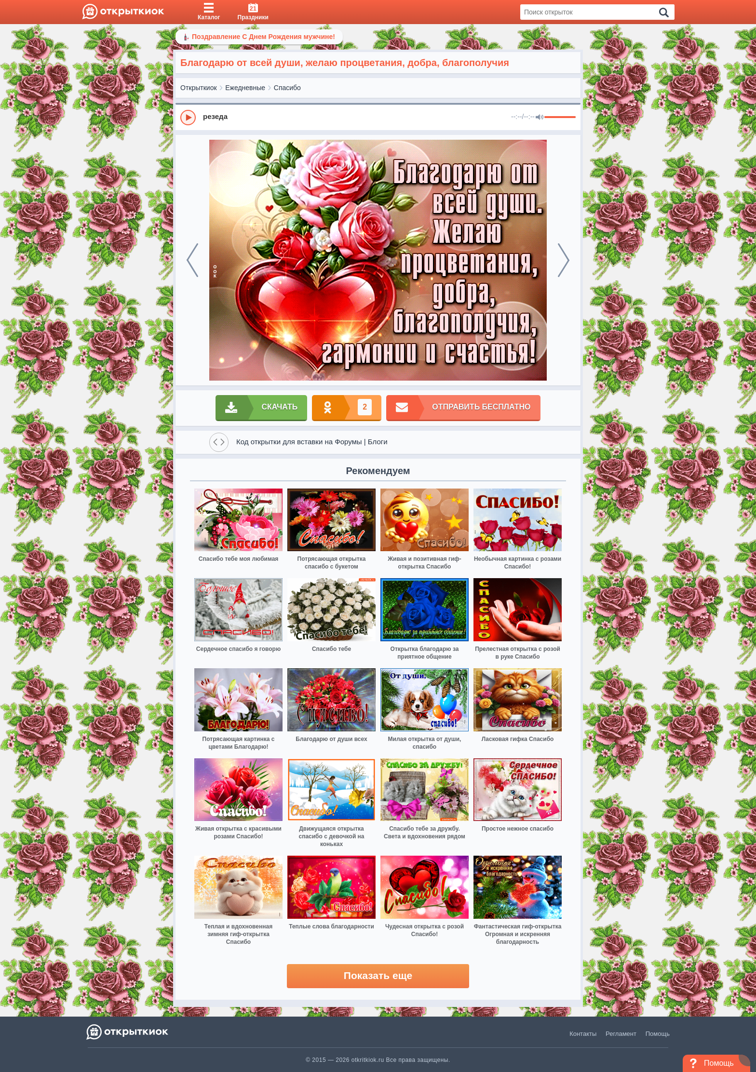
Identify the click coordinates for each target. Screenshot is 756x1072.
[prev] (192, 260)
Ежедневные (245, 88)
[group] (378, 117)
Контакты (582, 1033)
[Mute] (539, 117)
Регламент (621, 1033)
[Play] (188, 117)
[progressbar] (560, 117)
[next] (563, 260)
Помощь (658, 1033)
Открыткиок (198, 88)
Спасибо (287, 88)
